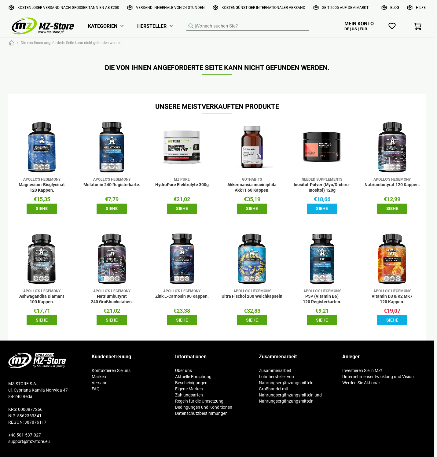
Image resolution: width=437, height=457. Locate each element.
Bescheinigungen (191, 383)
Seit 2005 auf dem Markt (345, 7)
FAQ (96, 389)
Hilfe (421, 7)
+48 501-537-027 (24, 435)
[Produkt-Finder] (247, 26)
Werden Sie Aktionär (361, 383)
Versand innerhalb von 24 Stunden (170, 7)
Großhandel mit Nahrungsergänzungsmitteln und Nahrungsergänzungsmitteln (290, 395)
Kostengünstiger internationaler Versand (263, 7)
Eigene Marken (189, 389)
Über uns (183, 370)
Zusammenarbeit (275, 370)
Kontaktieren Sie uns (111, 370)
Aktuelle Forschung (193, 376)
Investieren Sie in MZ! (362, 370)
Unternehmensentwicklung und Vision (378, 376)
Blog (394, 7)
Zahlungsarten (189, 395)
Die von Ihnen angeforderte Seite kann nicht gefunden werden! (72, 43)
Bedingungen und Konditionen (203, 407)
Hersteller (152, 26)
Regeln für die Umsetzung (199, 401)
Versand (100, 383)
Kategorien (102, 26)
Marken (99, 376)
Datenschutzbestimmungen (201, 413)
